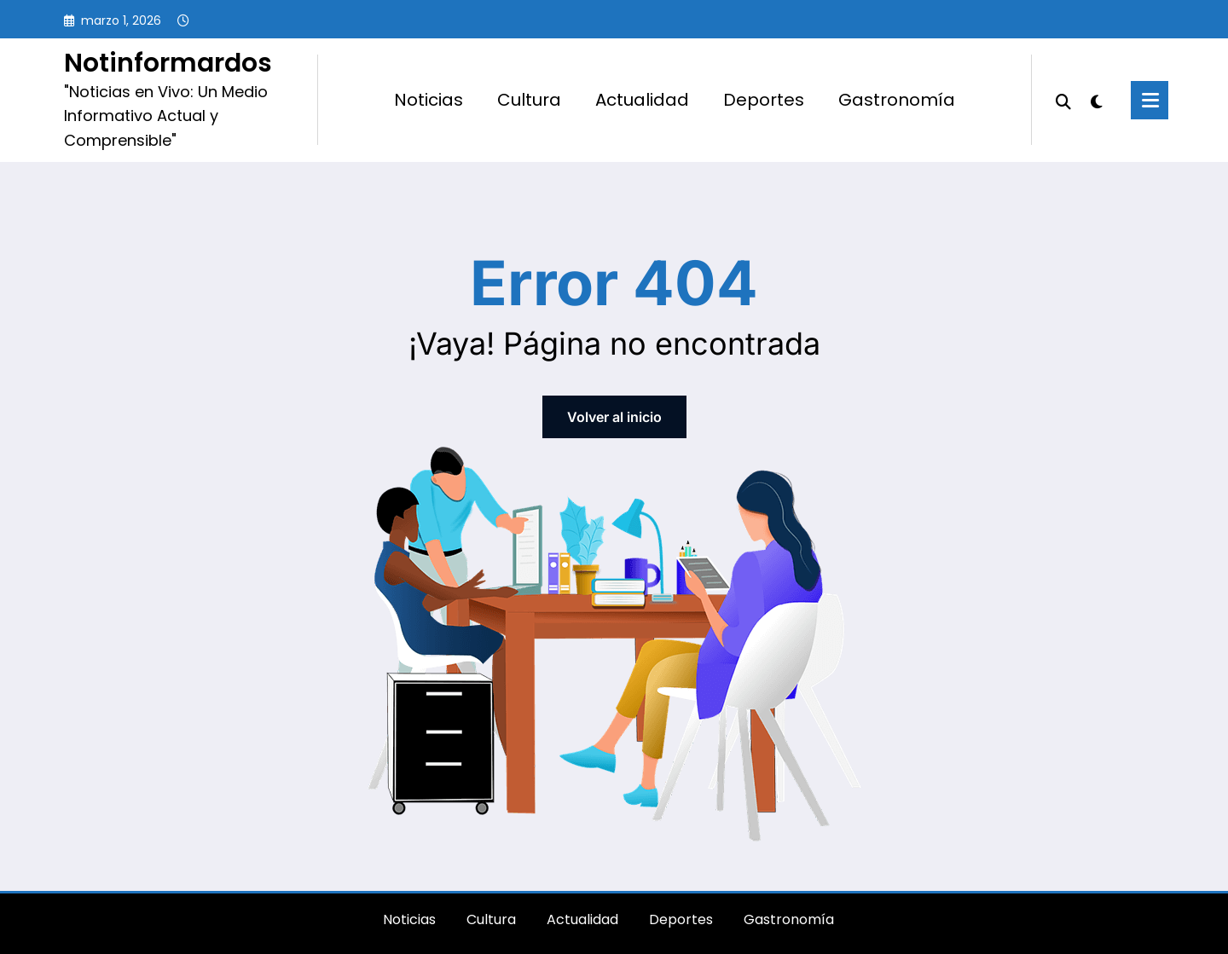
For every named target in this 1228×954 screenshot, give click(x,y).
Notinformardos (168, 63)
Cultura (529, 100)
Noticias (428, 100)
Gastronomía (896, 100)
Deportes (763, 100)
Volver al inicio (614, 416)
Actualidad (642, 100)
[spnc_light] (1097, 99)
